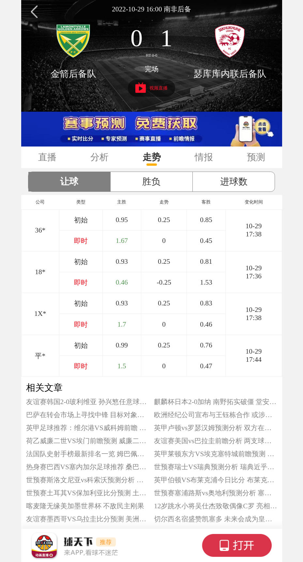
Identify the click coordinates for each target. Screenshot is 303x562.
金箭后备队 (73, 74)
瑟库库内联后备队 (229, 74)
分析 (99, 157)
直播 (47, 157)
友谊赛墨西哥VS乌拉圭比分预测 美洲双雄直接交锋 (87, 519)
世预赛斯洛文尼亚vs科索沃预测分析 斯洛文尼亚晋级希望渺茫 (87, 480)
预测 (256, 157)
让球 (69, 181)
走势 (152, 157)
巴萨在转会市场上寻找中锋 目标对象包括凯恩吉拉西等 (87, 415)
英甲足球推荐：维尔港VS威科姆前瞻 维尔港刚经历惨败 (87, 428)
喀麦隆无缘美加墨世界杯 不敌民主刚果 (85, 506)
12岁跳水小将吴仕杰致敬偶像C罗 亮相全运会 (215, 506)
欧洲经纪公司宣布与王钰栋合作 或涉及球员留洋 (215, 415)
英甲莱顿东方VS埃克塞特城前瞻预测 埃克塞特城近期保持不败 (215, 454)
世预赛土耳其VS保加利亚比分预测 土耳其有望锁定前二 (87, 493)
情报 (204, 157)
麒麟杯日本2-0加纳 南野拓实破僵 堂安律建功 (215, 402)
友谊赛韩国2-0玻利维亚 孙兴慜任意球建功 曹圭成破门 (87, 402)
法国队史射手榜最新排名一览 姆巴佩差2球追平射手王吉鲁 (87, 454)
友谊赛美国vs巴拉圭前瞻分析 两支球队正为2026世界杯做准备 (215, 441)
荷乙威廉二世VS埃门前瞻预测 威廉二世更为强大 (87, 441)
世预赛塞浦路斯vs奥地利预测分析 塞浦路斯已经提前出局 (215, 493)
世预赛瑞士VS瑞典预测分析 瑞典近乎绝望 (215, 467)
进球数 (234, 181)
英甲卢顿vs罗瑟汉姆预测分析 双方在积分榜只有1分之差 (215, 428)
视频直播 (151, 87)
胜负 (151, 181)
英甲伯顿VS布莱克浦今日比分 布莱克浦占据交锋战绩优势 (215, 480)
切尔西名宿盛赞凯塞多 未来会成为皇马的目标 (215, 519)
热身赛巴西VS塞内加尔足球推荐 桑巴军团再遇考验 (87, 467)
